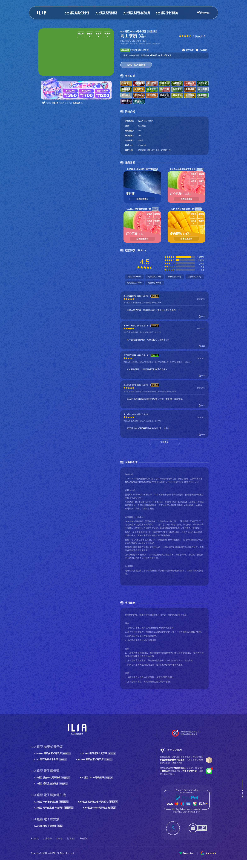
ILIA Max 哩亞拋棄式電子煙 (94, 759)
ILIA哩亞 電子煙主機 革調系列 (98, 801)
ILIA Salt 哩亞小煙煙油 (48, 826)
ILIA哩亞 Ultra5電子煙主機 (99, 807)
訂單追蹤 (71, 838)
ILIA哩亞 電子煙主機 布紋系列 (54, 807)
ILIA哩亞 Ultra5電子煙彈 (96, 777)
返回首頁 (35, 838)
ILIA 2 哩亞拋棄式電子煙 (50, 759)
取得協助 (84, 838)
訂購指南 (47, 838)
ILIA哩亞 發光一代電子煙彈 (52, 777)
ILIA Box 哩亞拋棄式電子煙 (98, 753)
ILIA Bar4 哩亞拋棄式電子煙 (52, 753)
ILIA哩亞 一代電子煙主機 (51, 801)
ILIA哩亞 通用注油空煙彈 (51, 783)
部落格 (59, 838)
